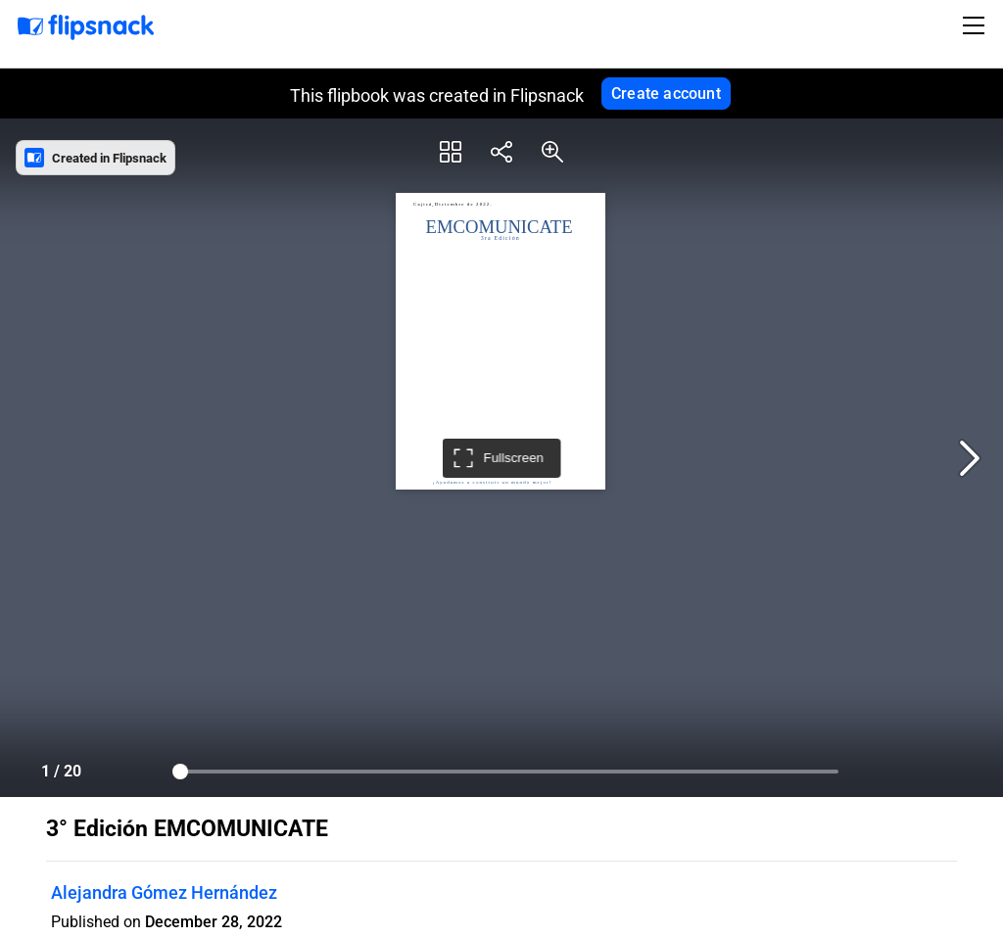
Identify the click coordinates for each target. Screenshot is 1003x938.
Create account (666, 93)
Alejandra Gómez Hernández (164, 892)
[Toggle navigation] (976, 25)
